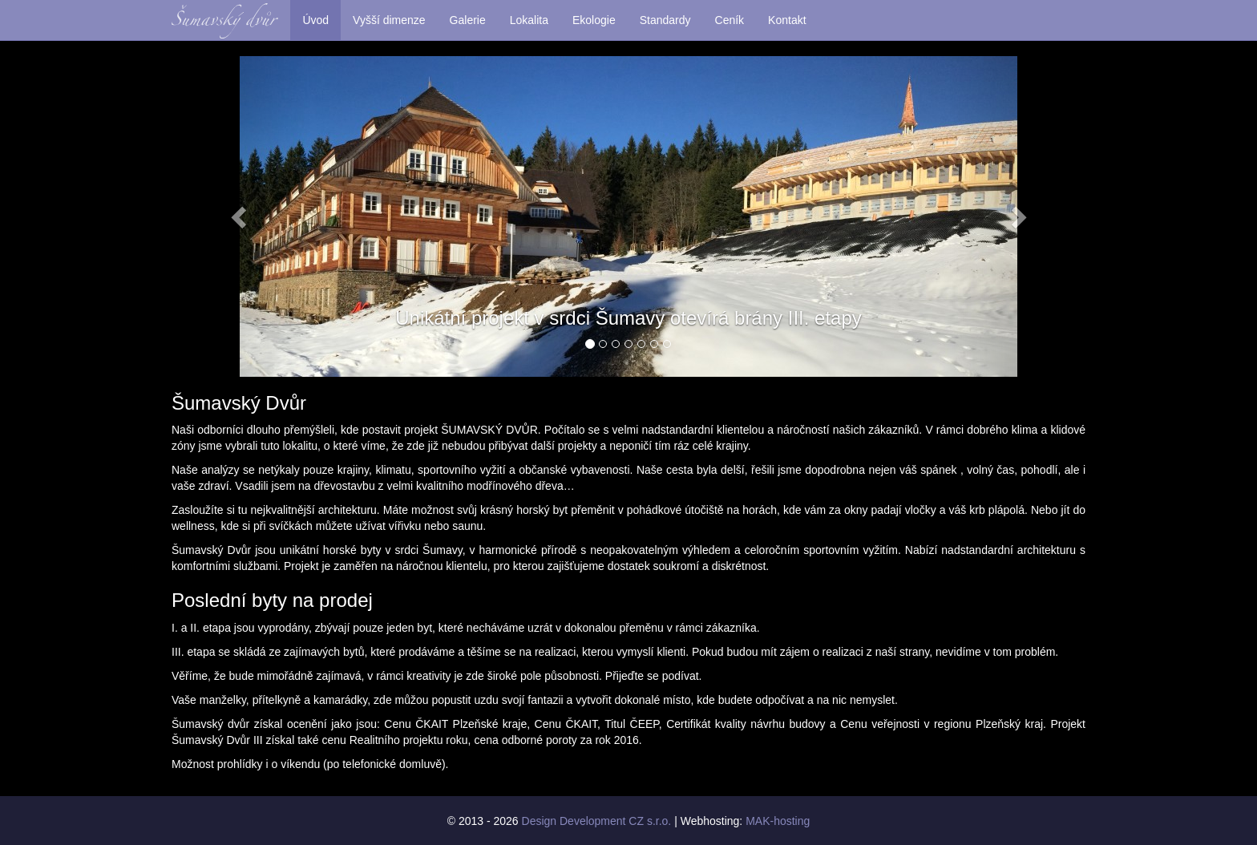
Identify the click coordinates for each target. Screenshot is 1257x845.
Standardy (665, 20)
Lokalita (529, 20)
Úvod (315, 20)
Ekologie (594, 20)
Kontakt (787, 20)
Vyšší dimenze (389, 20)
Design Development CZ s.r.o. (597, 821)
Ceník (730, 20)
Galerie (468, 20)
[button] (240, 216)
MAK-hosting (778, 821)
